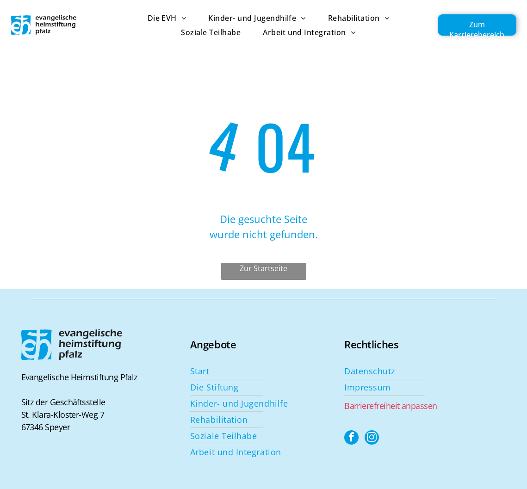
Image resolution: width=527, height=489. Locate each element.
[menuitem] (155, 18)
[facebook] (351, 438)
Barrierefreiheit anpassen (390, 405)
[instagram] (372, 438)
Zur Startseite (263, 268)
